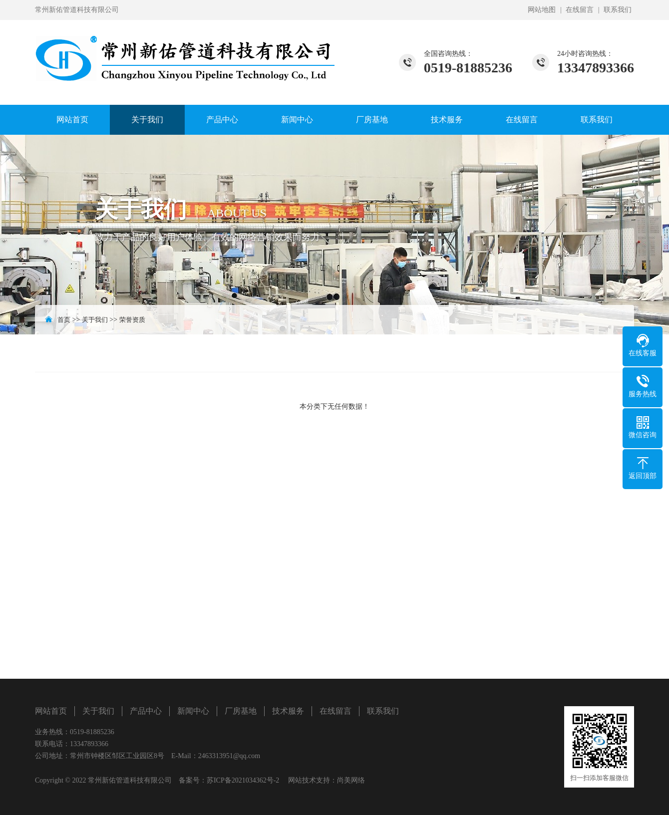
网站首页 (72, 119)
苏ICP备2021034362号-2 (243, 780)
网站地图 (542, 9)
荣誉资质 (132, 319)
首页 (63, 319)
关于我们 (147, 119)
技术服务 (447, 119)
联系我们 (618, 9)
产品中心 (222, 119)
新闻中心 (297, 119)
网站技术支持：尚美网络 (326, 780)
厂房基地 (372, 119)
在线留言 (580, 9)
